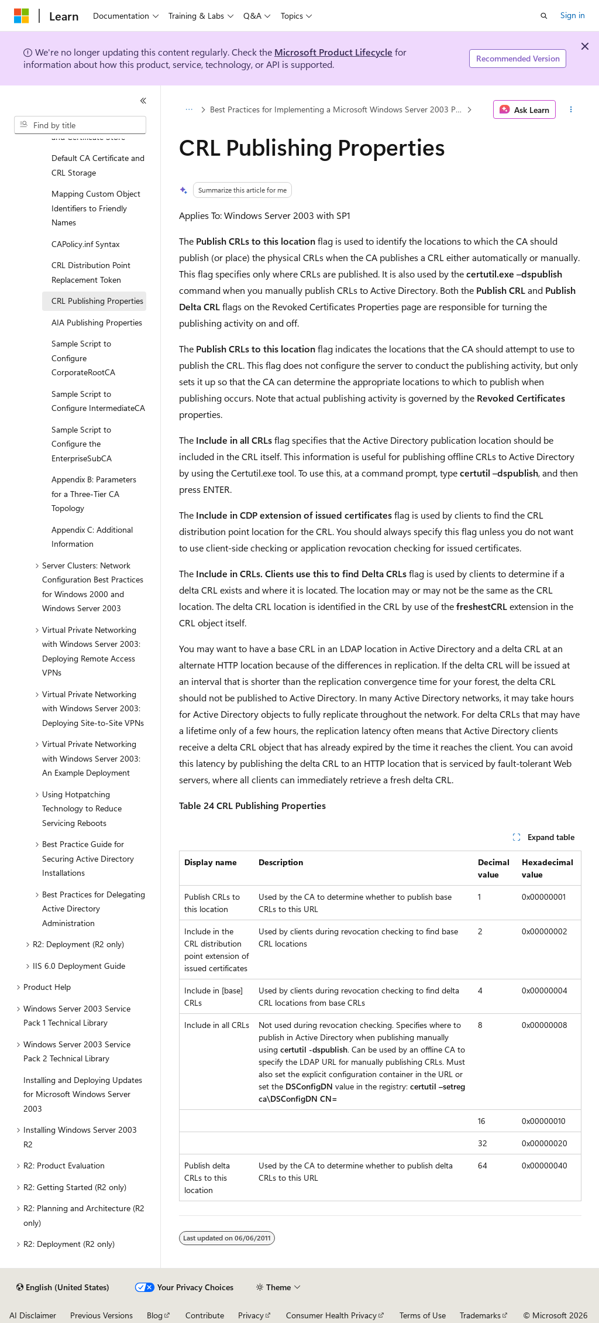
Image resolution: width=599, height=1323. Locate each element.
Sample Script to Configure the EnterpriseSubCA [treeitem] (81, 444)
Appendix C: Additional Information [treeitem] (92, 537)
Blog (155, 1315)
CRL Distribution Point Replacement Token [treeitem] (90, 272)
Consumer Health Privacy (331, 1315)
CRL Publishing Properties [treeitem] (97, 300)
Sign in (572, 14)
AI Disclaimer (32, 1315)
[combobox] (80, 125)
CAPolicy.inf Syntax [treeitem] (85, 243)
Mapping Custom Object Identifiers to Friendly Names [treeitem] (95, 208)
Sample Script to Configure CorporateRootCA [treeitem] (83, 358)
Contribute (204, 1315)
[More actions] (570, 109)
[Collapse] (143, 100)
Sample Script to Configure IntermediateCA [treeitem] (98, 401)
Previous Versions (101, 1315)
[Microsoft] (21, 15)
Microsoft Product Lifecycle (333, 52)
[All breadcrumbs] (189, 109)
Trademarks (480, 1315)
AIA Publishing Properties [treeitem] (96, 322)
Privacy (251, 1315)
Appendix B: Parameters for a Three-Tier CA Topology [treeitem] (93, 493)
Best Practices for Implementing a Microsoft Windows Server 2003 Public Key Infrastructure (337, 109)
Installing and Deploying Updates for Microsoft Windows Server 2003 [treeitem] (82, 1094)
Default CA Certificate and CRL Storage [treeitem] (97, 165)
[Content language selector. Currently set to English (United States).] (62, 1287)
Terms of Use (423, 1315)
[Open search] (544, 15)
